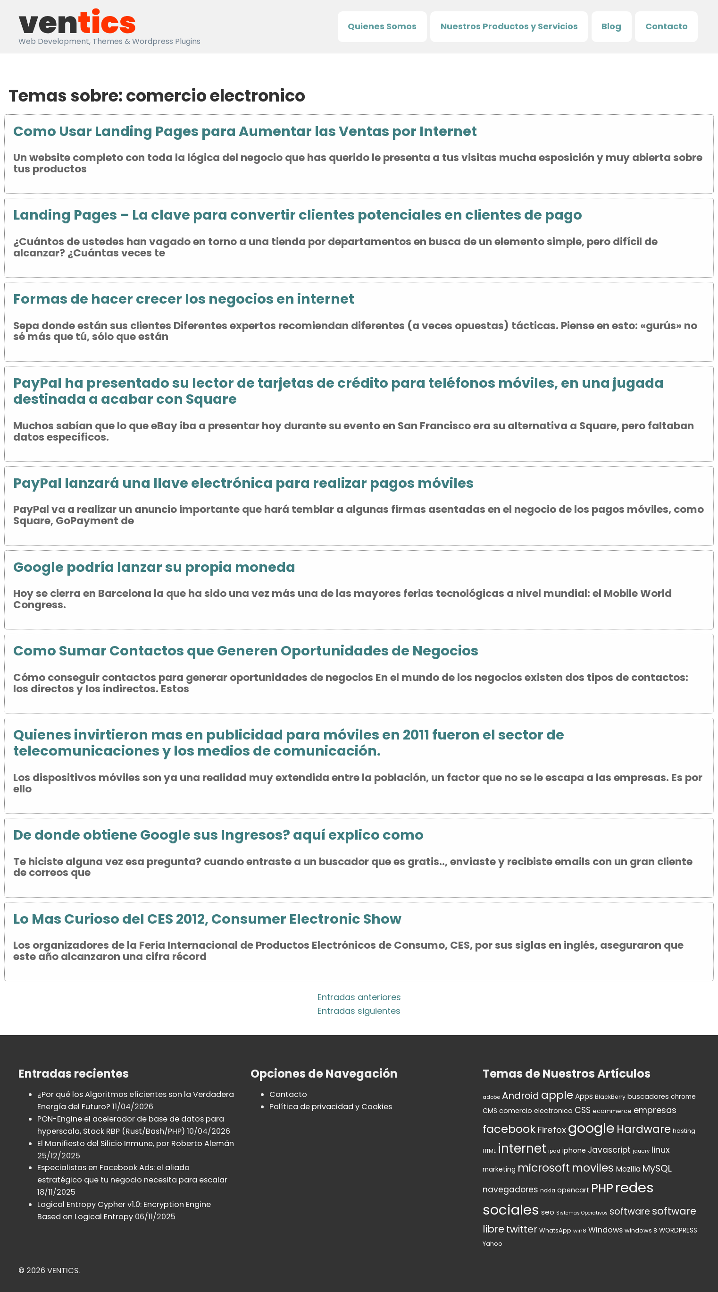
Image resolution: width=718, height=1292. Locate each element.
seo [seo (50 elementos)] (547, 1212)
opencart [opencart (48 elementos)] (573, 1190)
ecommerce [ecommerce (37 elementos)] (612, 1111)
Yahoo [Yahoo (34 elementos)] (492, 1244)
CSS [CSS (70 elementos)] (583, 1110)
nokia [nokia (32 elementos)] (547, 1190)
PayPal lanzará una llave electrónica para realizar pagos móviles (243, 483)
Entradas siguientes (359, 1011)
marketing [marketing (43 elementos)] (499, 1169)
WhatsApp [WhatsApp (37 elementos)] (555, 1230)
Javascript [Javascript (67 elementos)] (609, 1150)
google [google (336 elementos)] (591, 1128)
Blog (611, 26)
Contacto (666, 26)
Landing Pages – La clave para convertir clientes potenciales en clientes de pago (297, 214)
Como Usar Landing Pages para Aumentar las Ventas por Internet (245, 131)
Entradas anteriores (359, 997)
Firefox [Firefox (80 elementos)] (552, 1130)
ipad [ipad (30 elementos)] (554, 1151)
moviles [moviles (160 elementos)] (593, 1167)
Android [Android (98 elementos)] (520, 1095)
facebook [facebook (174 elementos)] (509, 1129)
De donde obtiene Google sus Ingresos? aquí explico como (218, 834)
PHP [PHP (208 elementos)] (602, 1188)
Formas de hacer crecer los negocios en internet (183, 298)
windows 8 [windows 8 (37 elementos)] (641, 1230)
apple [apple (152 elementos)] (557, 1095)
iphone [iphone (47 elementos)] (574, 1150)
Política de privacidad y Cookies (330, 1106)
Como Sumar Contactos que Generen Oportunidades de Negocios (245, 650)
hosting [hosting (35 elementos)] (684, 1131)
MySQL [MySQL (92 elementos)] (657, 1168)
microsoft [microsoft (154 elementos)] (544, 1167)
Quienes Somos (382, 26)
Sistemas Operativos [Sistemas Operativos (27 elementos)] (582, 1212)
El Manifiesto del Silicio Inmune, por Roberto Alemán (135, 1143)
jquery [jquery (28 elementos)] (641, 1151)
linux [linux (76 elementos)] (660, 1150)
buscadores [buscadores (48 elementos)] (648, 1096)
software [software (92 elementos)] (629, 1211)
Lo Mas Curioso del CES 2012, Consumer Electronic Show (207, 919)
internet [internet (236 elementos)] (522, 1148)
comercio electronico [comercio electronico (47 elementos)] (536, 1110)
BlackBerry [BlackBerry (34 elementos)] (610, 1097)
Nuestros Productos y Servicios (509, 26)
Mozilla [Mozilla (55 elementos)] (628, 1169)
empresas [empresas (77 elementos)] (655, 1110)
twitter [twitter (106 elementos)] (521, 1229)
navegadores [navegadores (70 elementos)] (510, 1189)
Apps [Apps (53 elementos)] (584, 1096)
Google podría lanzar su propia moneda (154, 567)
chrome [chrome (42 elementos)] (683, 1096)
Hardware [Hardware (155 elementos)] (644, 1129)
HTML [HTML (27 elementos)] (489, 1151)
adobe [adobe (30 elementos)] (491, 1097)
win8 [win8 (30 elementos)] (579, 1230)
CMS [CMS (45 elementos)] (490, 1110)
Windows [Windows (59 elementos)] (605, 1229)
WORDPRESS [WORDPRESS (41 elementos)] (678, 1230)
